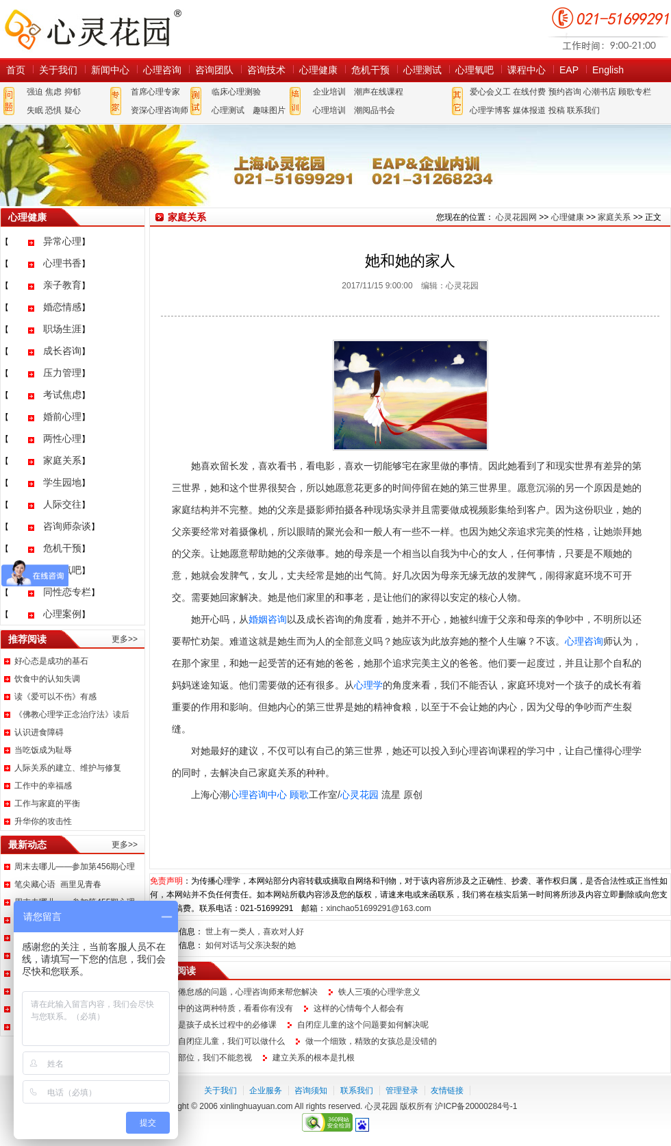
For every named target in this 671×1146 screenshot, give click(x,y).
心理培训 (329, 110)
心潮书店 (599, 92)
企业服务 (265, 1090)
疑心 (72, 110)
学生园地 (62, 482)
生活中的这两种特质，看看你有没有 (227, 1008)
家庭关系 (62, 460)
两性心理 (62, 438)
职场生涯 (62, 328)
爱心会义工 (490, 92)
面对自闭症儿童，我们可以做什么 (223, 1041)
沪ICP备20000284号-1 (476, 1106)
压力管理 (62, 372)
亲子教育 (62, 284)
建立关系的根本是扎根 (314, 1057)
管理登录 (401, 1090)
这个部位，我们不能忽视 (207, 1057)
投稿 (556, 110)
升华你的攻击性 (43, 821)
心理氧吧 (474, 69)
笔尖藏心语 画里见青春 (57, 884)
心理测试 (422, 69)
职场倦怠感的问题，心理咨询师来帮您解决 (240, 992)
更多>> (125, 639)
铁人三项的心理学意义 (379, 992)
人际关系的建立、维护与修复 (67, 768)
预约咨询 (564, 92)
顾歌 (299, 794)
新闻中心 (110, 69)
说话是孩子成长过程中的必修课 (219, 1025)
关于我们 (58, 69)
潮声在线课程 (378, 92)
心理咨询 (162, 69)
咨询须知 (310, 1090)
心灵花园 (359, 794)
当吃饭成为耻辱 (43, 750)
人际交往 (62, 504)
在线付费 (529, 92)
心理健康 (318, 69)
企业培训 (329, 92)
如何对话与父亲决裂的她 (250, 945)
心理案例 (62, 613)
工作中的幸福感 (43, 785)
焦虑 (53, 92)
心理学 (368, 685)
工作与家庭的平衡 (47, 803)
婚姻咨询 (268, 619)
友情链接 (447, 1090)
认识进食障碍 (39, 732)
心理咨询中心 (258, 794)
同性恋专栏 (67, 591)
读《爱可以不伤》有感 (55, 696)
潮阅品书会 (374, 110)
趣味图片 (269, 110)
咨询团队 (214, 69)
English (608, 69)
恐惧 (53, 110)
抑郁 (72, 92)
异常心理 (62, 241)
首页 (15, 69)
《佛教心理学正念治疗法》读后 (71, 714)
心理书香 (62, 263)
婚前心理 (62, 416)
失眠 (35, 110)
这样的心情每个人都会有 (359, 1008)
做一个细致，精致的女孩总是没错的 (371, 1041)
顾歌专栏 (634, 92)
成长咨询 (62, 350)
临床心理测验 (236, 92)
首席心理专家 (155, 92)
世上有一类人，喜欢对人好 (254, 931)
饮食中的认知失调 (47, 679)
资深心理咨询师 (159, 110)
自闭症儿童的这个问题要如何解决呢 (363, 1025)
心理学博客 (490, 110)
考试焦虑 (62, 394)
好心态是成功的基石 (51, 661)
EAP (569, 69)
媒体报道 (529, 110)
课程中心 (526, 69)
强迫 (35, 92)
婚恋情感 (62, 306)
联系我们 (583, 110)
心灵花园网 (92, 29)
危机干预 (370, 69)
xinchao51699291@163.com (378, 908)
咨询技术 (266, 69)
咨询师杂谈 (67, 526)
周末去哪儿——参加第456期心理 (74, 866)
